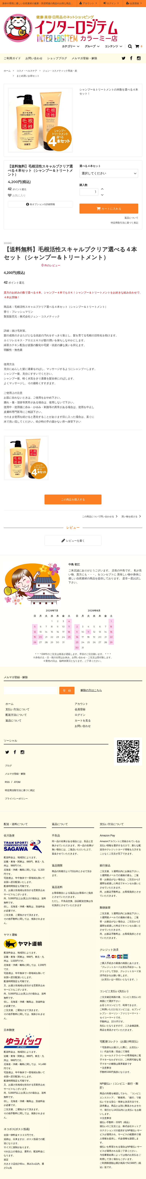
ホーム (7, 70)
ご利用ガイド (12, 58)
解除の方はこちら (91, 685)
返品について (131, 216)
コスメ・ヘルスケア (27, 70)
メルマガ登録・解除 (84, 58)
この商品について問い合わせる (100, 514)
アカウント (88, 3)
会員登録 (134, 3)
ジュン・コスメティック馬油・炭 (60, 70)
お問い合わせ (34, 58)
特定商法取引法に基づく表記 (21, 776)
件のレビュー (51, 263)
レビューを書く (73, 537)
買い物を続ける (131, 514)
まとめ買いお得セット (28, 76)
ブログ (8, 759)
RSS (6, 771)
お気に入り (17, 195)
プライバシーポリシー (17, 782)
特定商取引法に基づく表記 (124, 221)
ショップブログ (57, 58)
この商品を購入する (73, 497)
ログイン (111, 3)
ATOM (15, 771)
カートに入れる (108, 207)
